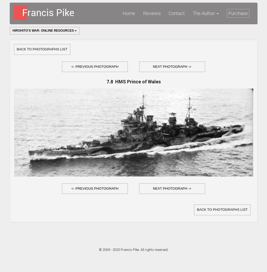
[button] (95, 66)
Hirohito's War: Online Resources (45, 30)
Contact (177, 13)
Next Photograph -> (172, 67)
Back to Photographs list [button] (42, 49)
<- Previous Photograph (95, 67)
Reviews (152, 13)
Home (129, 13)
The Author (206, 13)
